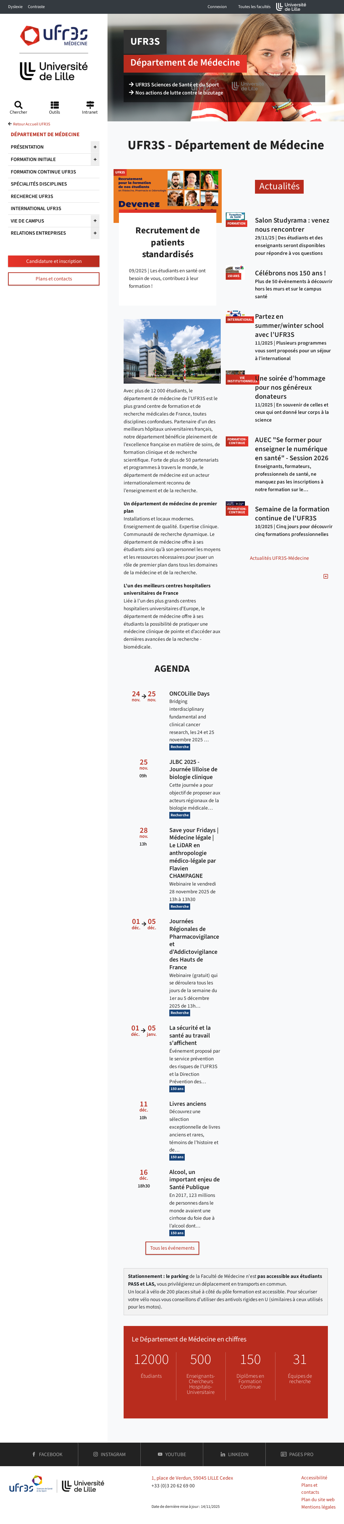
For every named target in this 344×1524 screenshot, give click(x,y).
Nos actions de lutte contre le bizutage (176, 92)
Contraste (36, 7)
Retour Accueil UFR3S (31, 124)
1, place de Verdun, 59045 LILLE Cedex (192, 1478)
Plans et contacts (54, 278)
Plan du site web (318, 1499)
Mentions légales (318, 1507)
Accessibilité (314, 1477)
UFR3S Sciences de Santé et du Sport (174, 84)
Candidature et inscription (54, 261)
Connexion (217, 7)
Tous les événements (172, 1248)
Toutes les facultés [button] (254, 7)
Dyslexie (15, 7)
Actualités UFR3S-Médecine (279, 558)
